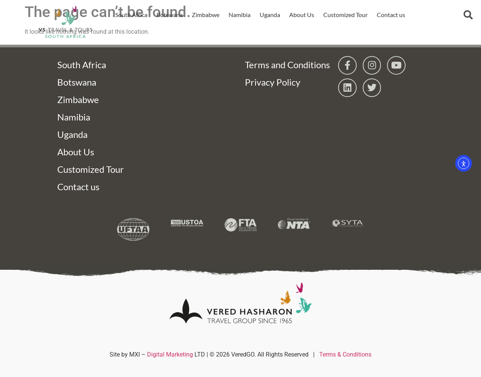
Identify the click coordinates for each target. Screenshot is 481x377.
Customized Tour (345, 14)
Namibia (239, 14)
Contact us (390, 14)
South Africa (131, 14)
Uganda (269, 14)
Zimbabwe (205, 14)
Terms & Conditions (345, 354)
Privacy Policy (272, 82)
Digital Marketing (170, 354)
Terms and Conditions (287, 64)
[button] (468, 14)
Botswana (169, 14)
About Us (301, 14)
